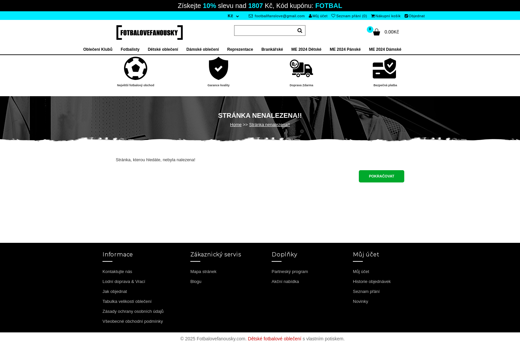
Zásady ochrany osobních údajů (132, 311)
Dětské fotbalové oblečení (274, 338)
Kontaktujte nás (117, 271)
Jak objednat (114, 291)
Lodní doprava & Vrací (123, 281)
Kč (230, 16)
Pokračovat (381, 176)
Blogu (195, 281)
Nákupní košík (386, 16)
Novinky (360, 301)
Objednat (415, 16)
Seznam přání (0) (349, 16)
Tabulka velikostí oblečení (127, 301)
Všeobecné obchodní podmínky (132, 321)
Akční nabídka (285, 281)
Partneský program (290, 271)
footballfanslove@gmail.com (277, 16)
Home (236, 124)
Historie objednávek (372, 281)
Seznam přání (366, 291)
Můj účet (318, 16)
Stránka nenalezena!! (269, 124)
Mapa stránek (203, 271)
